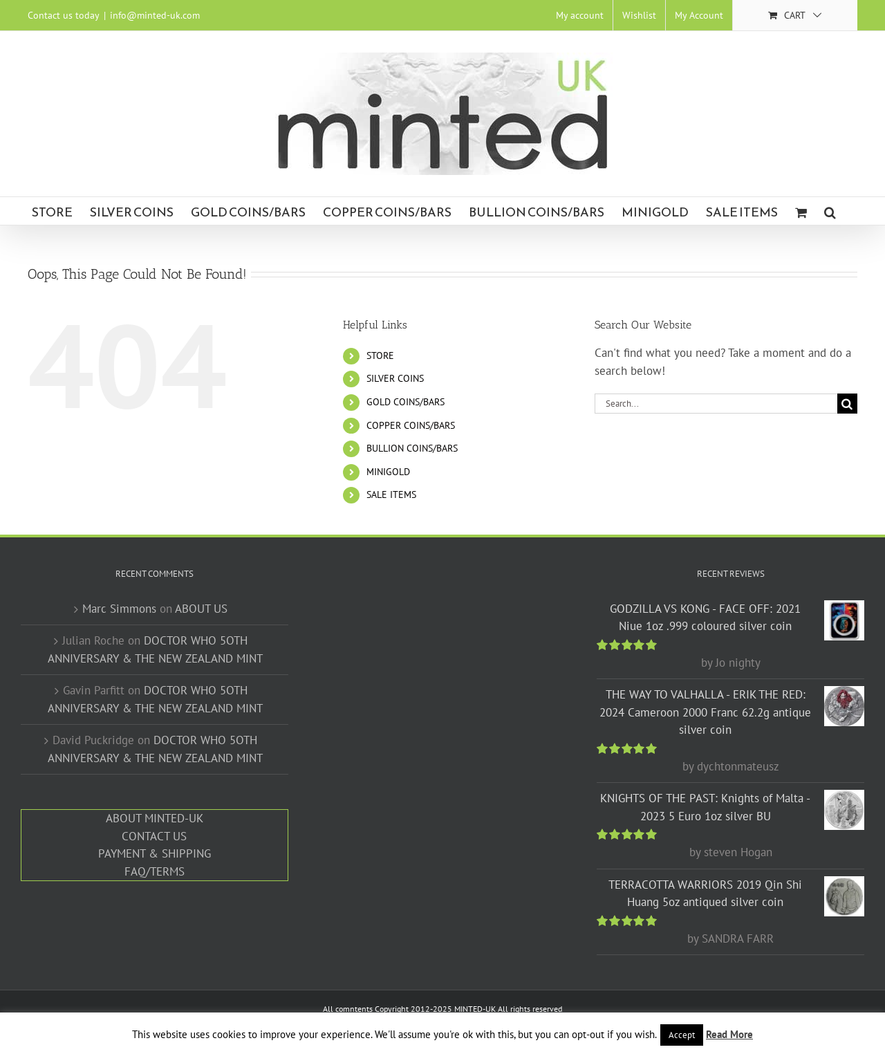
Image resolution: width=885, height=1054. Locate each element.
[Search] (847, 404)
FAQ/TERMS (154, 871)
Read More (729, 1034)
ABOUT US (201, 608)
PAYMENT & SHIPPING (154, 853)
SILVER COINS (395, 378)
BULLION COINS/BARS (412, 448)
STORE (380, 355)
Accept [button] (682, 1035)
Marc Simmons (119, 608)
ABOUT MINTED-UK (154, 818)
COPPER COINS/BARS (410, 425)
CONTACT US (154, 836)
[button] (830, 211)
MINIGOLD (388, 471)
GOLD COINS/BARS (405, 402)
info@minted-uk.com (155, 15)
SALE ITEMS (391, 494)
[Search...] (716, 404)
